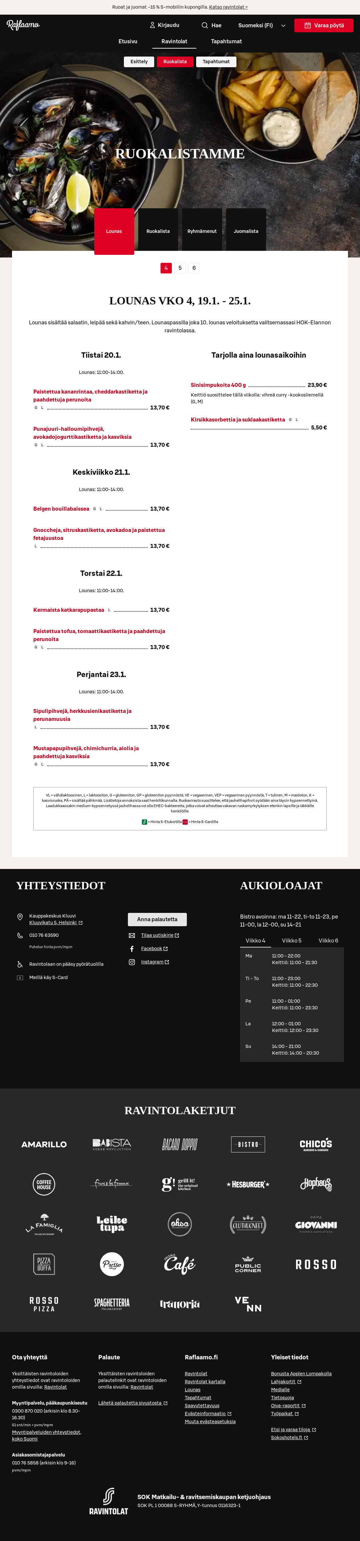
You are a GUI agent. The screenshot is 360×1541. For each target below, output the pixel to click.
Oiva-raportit (288, 1405)
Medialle (280, 1390)
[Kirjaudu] (164, 25)
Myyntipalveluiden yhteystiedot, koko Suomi (46, 1436)
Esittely (139, 62)
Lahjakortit (286, 1381)
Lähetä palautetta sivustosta (133, 1403)
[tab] (114, 231)
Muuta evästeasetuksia (210, 1422)
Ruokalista (175, 62)
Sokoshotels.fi (289, 1437)
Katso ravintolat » (228, 7)
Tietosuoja (282, 1398)
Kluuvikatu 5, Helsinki (56, 923)
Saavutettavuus (202, 1406)
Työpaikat (285, 1413)
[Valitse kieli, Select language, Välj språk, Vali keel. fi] (262, 25)
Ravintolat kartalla (205, 1382)
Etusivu (128, 41)
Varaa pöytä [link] (324, 27)
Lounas (192, 1390)
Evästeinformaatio (208, 1413)
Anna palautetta (157, 919)
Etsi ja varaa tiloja (293, 1429)
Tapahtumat (226, 41)
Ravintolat (174, 41)
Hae (211, 26)
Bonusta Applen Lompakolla (301, 1374)
